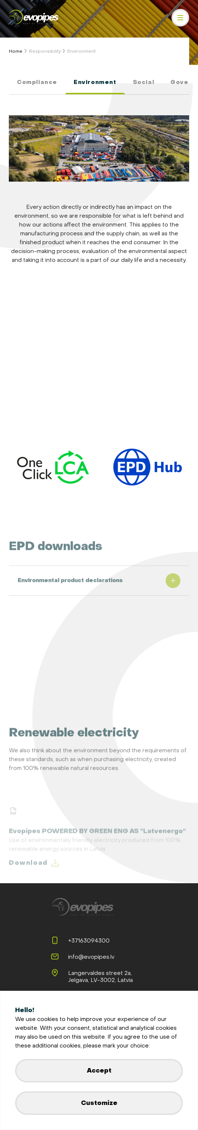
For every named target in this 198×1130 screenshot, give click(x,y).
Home (15, 51)
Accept (99, 1070)
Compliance (37, 82)
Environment (81, 51)
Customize (99, 1103)
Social (144, 82)
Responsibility (45, 51)
